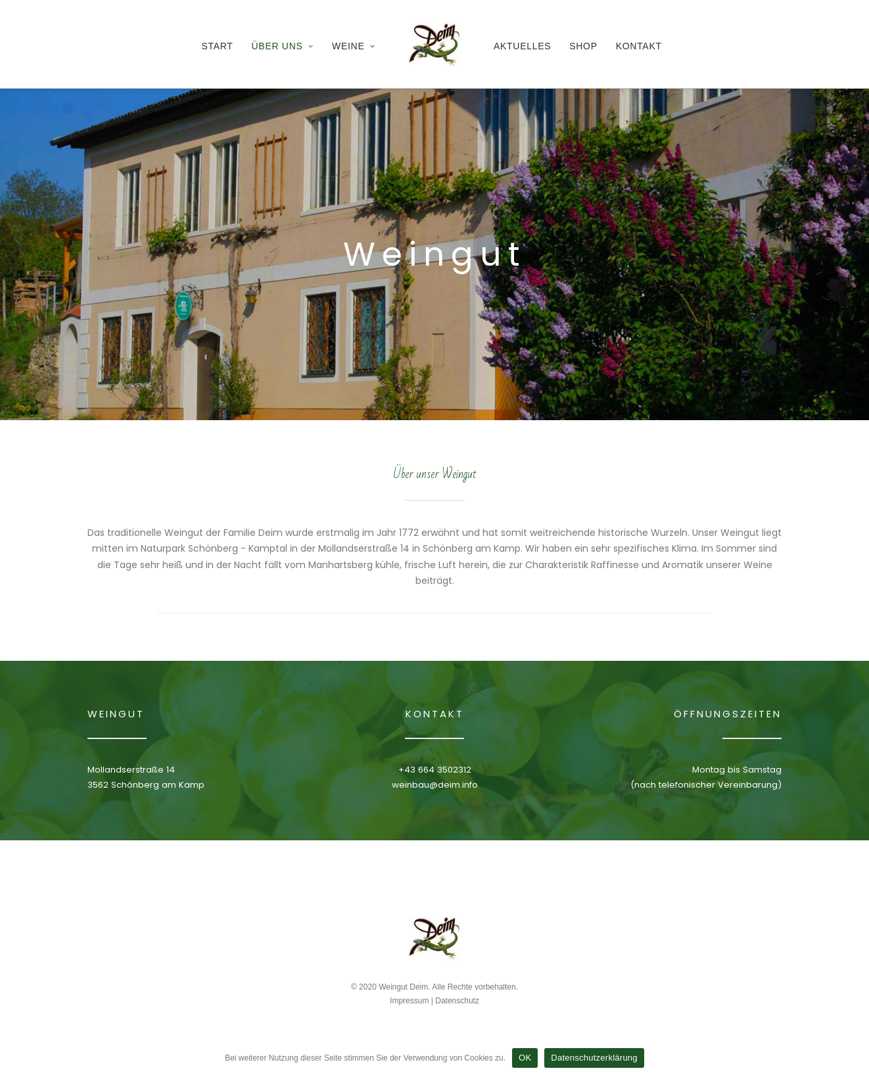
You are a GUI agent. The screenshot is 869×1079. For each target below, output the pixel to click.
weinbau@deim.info (435, 785)
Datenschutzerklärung (594, 1058)
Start (217, 46)
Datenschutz (457, 1000)
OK (525, 1058)
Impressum (409, 1000)
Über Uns (283, 46)
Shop (583, 46)
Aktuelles (522, 46)
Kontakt (639, 46)
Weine (353, 46)
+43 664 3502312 (434, 769)
